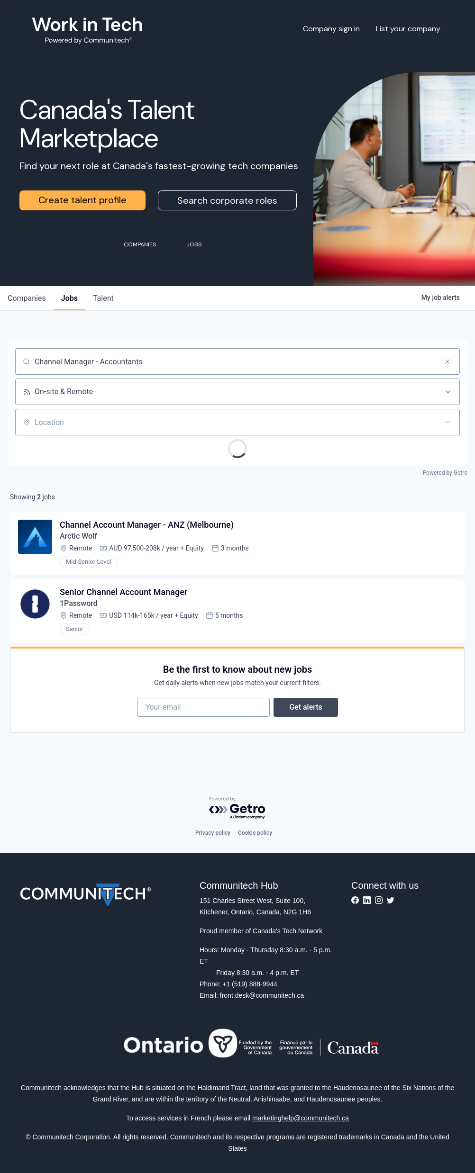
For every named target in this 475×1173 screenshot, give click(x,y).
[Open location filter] (447, 422)
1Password (79, 603)
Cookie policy (255, 833)
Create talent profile (82, 200)
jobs (69, 298)
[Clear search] (447, 361)
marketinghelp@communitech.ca (300, 1118)
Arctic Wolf (78, 536)
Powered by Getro (445, 472)
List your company (408, 29)
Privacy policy (212, 833)
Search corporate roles (227, 200)
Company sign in (331, 29)
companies (27, 298)
